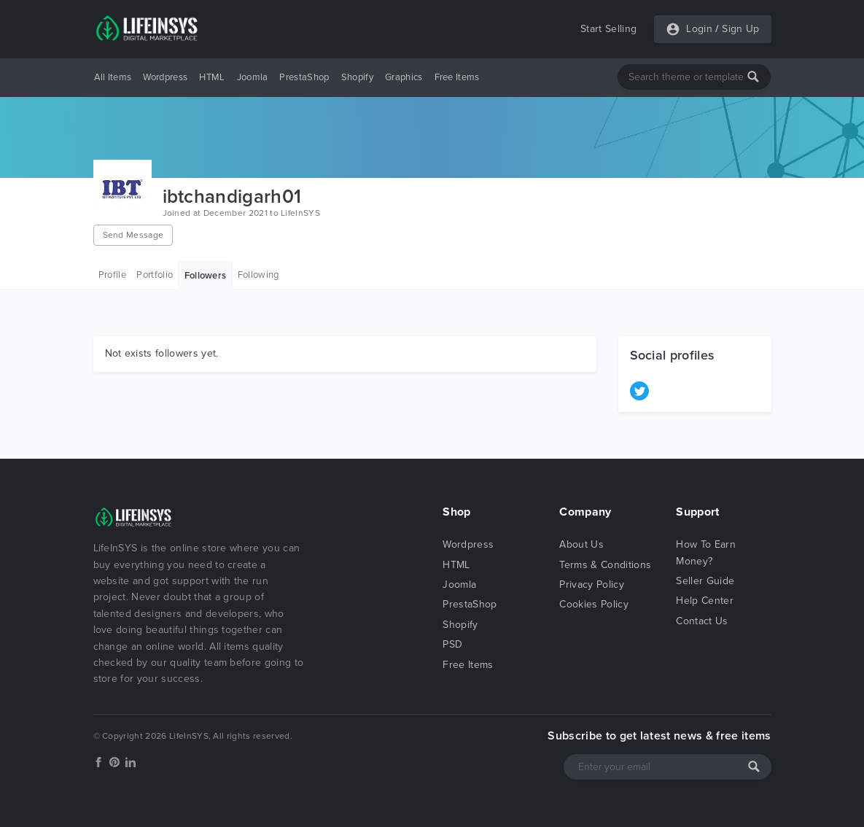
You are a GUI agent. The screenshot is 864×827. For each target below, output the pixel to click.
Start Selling (608, 29)
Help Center (704, 600)
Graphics (404, 77)
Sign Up (740, 29)
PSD (452, 644)
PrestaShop (304, 77)
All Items (113, 77)
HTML (212, 77)
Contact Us (702, 621)
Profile (112, 275)
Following (258, 275)
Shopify (357, 77)
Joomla (252, 77)
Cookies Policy (593, 604)
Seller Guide (705, 581)
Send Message (133, 235)
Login (699, 29)
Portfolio (154, 275)
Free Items (457, 77)
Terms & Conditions (605, 565)
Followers (205, 276)
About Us (581, 544)
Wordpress (165, 77)
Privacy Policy (591, 584)
